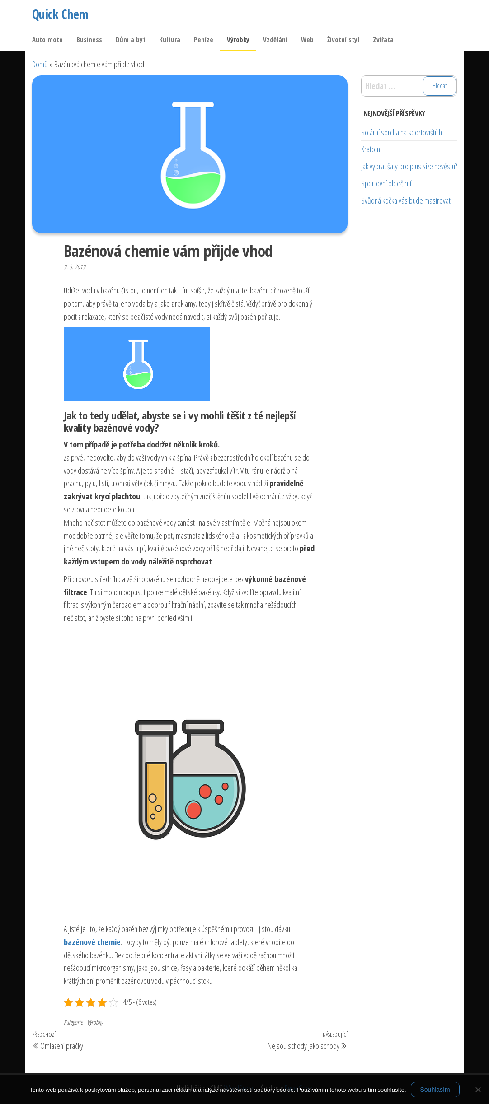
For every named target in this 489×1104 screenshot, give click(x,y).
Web (307, 39)
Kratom (370, 149)
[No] (477, 1089)
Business (89, 39)
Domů (40, 64)
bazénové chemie (92, 941)
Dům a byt (131, 39)
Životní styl (343, 39)
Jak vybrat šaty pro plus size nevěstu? (409, 166)
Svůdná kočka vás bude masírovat (406, 200)
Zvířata (383, 39)
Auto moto (47, 39)
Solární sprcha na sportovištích (401, 132)
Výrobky (238, 39)
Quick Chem (60, 14)
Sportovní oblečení (386, 183)
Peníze (203, 39)
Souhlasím (435, 1089)
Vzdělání (275, 39)
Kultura (169, 39)
